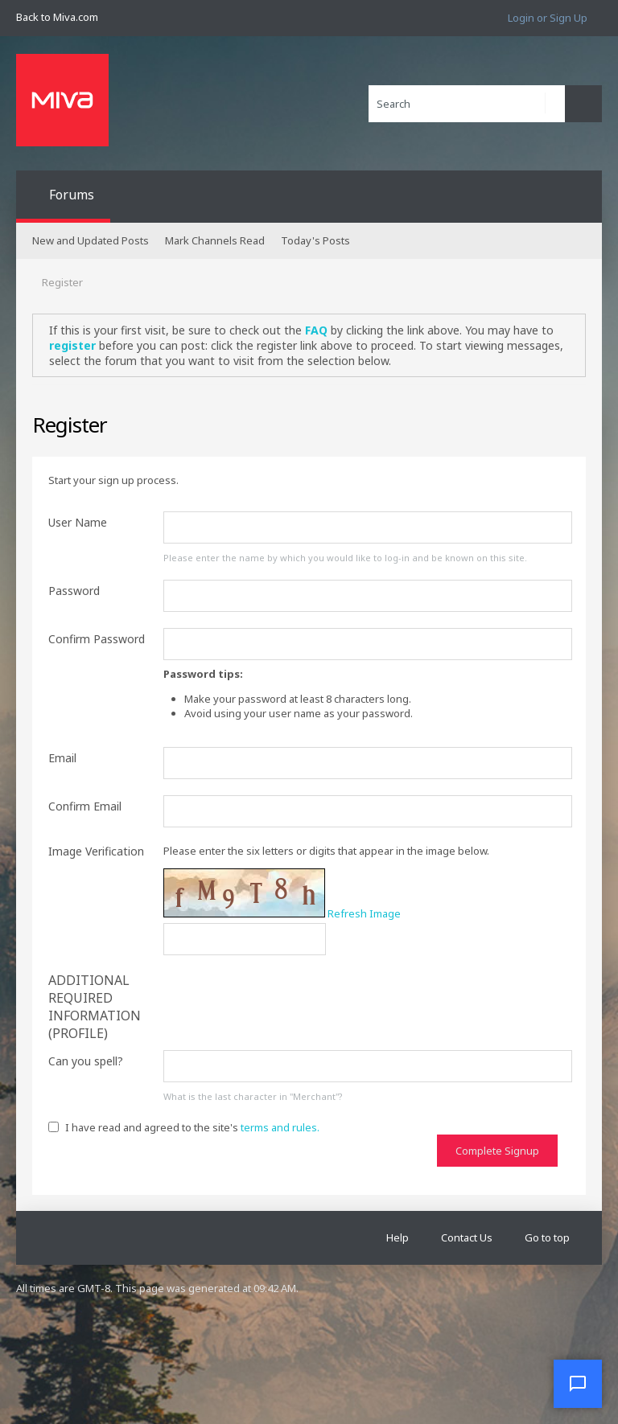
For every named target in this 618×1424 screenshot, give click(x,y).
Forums (71, 194)
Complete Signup (497, 1150)
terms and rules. (280, 1127)
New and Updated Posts (90, 240)
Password (74, 590)
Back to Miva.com (57, 17)
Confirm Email (85, 806)
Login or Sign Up (547, 17)
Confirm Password (96, 638)
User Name (77, 522)
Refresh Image (364, 913)
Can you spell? (85, 1061)
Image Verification (96, 851)
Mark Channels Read (215, 240)
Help (397, 1237)
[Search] (467, 103)
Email (62, 757)
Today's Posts (315, 240)
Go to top (547, 1237)
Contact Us (466, 1237)
